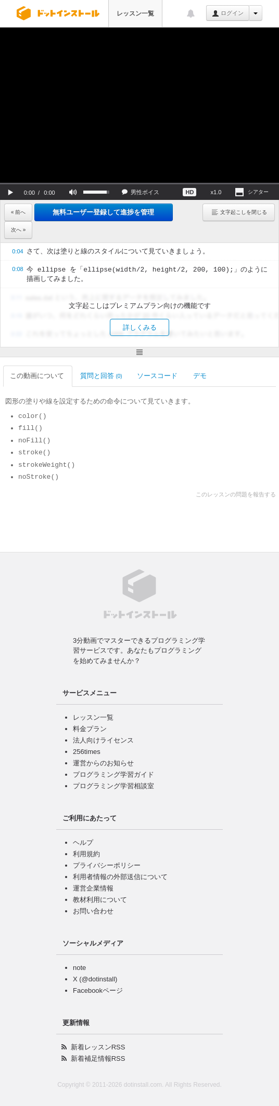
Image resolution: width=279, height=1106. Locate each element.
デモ (200, 376)
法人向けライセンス (103, 740)
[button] (10, 192)
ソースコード (158, 376)
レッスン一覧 (135, 13)
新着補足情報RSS (98, 1058)
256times (86, 752)
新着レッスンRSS (98, 1047)
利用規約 (86, 854)
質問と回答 (101, 376)
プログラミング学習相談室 (113, 786)
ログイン (228, 13)
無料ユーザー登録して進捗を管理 (103, 212)
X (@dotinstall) (95, 979)
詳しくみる (140, 327)
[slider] (139, 183)
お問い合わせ (93, 911)
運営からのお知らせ (103, 763)
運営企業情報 (93, 888)
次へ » (18, 230)
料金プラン (90, 729)
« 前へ (18, 212)
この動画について (38, 376)
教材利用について (100, 899)
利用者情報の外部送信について (120, 877)
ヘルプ (83, 842)
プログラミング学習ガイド (113, 774)
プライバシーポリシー (107, 865)
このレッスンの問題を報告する (236, 494)
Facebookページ (98, 990)
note (79, 968)
